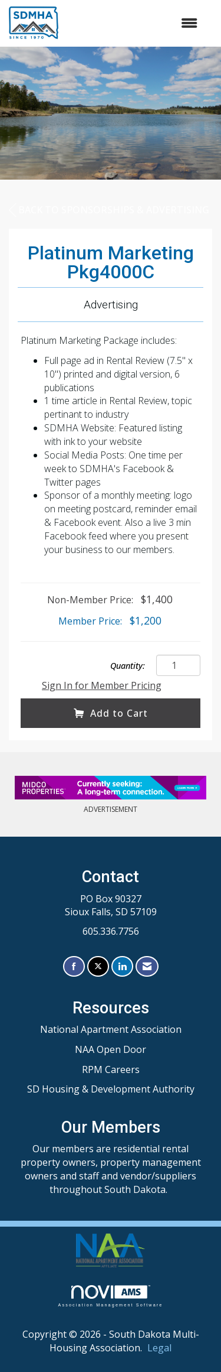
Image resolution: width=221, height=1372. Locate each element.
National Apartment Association (111, 1029)
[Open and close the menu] (133, 23)
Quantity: (127, 665)
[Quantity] (178, 665)
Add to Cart (111, 713)
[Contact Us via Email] (147, 966)
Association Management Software (110, 1296)
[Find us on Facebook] (74, 966)
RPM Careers (111, 1069)
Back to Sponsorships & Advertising (109, 210)
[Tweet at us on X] (98, 966)
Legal (159, 1347)
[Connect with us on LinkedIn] (122, 966)
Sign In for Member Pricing (101, 685)
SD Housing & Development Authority (110, 1088)
